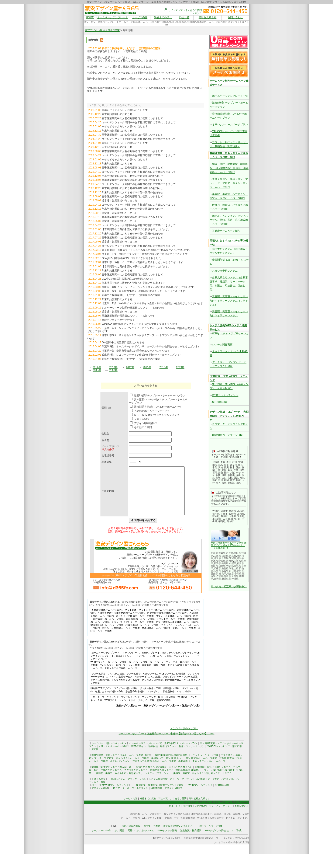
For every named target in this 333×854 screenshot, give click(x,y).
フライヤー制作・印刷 (125, 698)
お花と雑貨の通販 (130, 835)
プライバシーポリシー (220, 815)
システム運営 (134, 683)
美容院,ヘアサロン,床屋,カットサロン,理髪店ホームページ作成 (184, 767)
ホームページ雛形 (161, 665)
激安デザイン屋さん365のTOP (102, 30)
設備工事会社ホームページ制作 (142, 634)
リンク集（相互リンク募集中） (229, 586)
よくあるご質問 (178, 808)
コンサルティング (130, 706)
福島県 (225, 555)
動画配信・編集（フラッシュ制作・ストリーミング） (176, 755)
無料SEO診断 (164, 709)
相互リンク (175, 815)
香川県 (237, 573)
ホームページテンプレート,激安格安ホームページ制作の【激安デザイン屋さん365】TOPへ (166, 743)
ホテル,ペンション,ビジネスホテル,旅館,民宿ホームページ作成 (143, 770)
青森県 (222, 553)
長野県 (225, 563)
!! (228, 548)
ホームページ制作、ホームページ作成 (127, 671)
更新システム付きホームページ (120, 677)
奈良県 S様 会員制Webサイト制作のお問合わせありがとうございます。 (145, 291)
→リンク (197, 13)
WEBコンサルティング (225, 395)
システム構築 (117, 683)
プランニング (149, 706)
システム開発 (99, 683)
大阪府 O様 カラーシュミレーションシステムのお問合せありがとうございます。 (149, 287)
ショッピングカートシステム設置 (180, 686)
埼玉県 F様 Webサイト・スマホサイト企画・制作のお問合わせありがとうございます (152, 303)
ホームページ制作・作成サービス (109, 753)
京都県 (237, 566)
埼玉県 (217, 558)
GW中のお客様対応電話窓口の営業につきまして (129, 278)
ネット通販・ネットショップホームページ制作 (149, 619)
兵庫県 (217, 568)
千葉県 (225, 558)
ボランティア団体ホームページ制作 (135, 625)
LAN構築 (180, 683)
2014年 (97, 367)
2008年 (97, 370)
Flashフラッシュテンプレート (176, 662)
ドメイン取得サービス (121, 686)
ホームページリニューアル (164, 671)
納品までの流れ (163, 17)
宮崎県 (217, 578)
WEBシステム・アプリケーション (128, 788)
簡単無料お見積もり (199, 808)
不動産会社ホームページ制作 (107, 619)
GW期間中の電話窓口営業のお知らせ (123, 342)
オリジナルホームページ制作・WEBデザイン (122, 755)
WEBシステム (166, 683)
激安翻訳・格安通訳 (190, 840)
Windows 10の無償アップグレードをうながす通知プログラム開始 (139, 324)
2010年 (163, 367)
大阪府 (229, 566)
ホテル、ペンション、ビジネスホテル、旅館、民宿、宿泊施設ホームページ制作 (229, 219)
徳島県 (222, 573)
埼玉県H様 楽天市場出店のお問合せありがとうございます (136, 350)
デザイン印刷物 (100, 797)
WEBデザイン (97, 671)
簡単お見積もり (207, 17)
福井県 (222, 566)
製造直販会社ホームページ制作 (106, 634)
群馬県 (240, 558)
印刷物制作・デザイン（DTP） (230, 434)
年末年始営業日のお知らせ (117, 114)
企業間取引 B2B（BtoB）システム (213, 776)
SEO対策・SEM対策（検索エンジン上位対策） (161, 794)
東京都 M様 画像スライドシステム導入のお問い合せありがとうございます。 (146, 249)
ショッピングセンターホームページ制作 (132, 631)
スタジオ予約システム (225, 270)
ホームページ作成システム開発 (108, 840)
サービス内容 (139, 17)
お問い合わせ (235, 17)
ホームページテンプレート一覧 (230, 95)
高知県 (230, 573)
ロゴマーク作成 (152, 835)
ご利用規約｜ (202, 815)
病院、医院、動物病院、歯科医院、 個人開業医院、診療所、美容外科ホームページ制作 (229, 168)
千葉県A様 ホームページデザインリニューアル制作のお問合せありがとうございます (151, 346)
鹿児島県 (226, 578)
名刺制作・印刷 (171, 698)
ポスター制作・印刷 (150, 698)
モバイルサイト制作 (110, 674)
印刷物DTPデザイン (100, 698)
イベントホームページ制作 (171, 628)
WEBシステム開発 (167, 840)
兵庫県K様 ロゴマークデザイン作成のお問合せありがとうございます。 (143, 354)
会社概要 (187, 815)
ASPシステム (150, 683)
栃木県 (214, 561)
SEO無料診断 (220, 402)
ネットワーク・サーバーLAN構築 (187, 788)
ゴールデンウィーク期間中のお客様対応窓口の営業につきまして (139, 122)
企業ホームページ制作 (184, 637)
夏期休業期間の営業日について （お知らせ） (128, 315)
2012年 (130, 367)
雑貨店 (230, 767)
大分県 (234, 576)
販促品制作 (169, 701)
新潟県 (217, 563)
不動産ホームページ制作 (226, 230)
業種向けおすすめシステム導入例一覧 (111, 776)
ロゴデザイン (154, 701)
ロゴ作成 (236, 840)
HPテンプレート (130, 662)
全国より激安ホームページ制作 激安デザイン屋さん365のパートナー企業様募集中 (229, 545)
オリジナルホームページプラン (230, 124)
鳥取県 (225, 571)
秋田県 (237, 553)
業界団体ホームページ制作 (156, 637)
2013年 (113, 367)
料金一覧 (184, 17)
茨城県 (232, 558)
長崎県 (227, 576)
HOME (90, 17)
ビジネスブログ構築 (152, 689)
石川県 (240, 563)
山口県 (232, 571)
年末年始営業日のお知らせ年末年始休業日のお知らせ (132, 175)
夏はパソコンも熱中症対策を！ (119, 319)
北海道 (214, 553)
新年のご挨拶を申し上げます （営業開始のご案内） (132, 295)
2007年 (113, 370)
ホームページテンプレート (112, 17)
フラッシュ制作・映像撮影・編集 (140, 674)
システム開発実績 (222, 344)
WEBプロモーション (115, 709)
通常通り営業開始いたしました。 (121, 200)
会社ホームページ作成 (210, 835)
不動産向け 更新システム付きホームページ (201, 770)
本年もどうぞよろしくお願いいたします (125, 110)
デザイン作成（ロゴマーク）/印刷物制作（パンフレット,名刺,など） (229, 415)
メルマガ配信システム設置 (125, 689)
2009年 (180, 367)
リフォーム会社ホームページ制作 (173, 625)
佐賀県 (219, 576)
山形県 (217, 555)
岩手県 (229, 553)
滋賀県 (225, 568)
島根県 (240, 571)
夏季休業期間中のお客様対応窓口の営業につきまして (132, 118)
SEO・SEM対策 (166, 706)
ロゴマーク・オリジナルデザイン (130, 797)
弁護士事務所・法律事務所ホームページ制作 (120, 622)
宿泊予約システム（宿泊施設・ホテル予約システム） (163, 776)
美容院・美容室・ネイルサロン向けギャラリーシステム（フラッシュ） (229, 300)
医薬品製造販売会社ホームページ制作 (167, 622)
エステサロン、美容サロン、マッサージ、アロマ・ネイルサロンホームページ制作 (229, 183)
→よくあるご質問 (192, 10)
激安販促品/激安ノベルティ (177, 835)
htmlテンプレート (150, 662)
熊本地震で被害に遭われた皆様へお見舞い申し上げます (133, 282)
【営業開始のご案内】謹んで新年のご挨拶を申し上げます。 (136, 229)
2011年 (147, 367)
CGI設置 (155, 686)
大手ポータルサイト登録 (141, 709)
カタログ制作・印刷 (112, 701)
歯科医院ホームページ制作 (140, 628)
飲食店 (222, 767)
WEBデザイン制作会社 (217, 840)
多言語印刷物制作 (135, 701)
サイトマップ (173, 10)
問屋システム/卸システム (141, 840)
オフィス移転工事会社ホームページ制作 (177, 631)
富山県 (214, 566)
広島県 (217, 571)
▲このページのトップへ (184, 737)
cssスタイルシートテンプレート (133, 665)
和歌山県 (233, 568)
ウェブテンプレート (184, 665)
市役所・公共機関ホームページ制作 (121, 637)
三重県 (237, 561)
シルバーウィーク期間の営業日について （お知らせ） (133, 307)
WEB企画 (183, 706)
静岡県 (229, 561)
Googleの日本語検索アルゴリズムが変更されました (131, 258)
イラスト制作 (184, 701)
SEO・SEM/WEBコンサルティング (110, 794)
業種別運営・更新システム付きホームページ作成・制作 (121, 764)
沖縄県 (234, 578)
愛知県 (222, 561)
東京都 (232, 555)
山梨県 (232, 563)
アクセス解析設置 (99, 689)
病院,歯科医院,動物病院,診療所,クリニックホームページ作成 (186, 764)
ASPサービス (142, 686)
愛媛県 (214, 573)
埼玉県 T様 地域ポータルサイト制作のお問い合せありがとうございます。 (146, 253)
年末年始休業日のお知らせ (117, 270)
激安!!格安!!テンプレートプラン (180, 753)
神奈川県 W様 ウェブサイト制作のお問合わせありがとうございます (142, 262)
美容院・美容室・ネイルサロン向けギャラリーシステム (202, 782)
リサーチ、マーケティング (104, 706)
